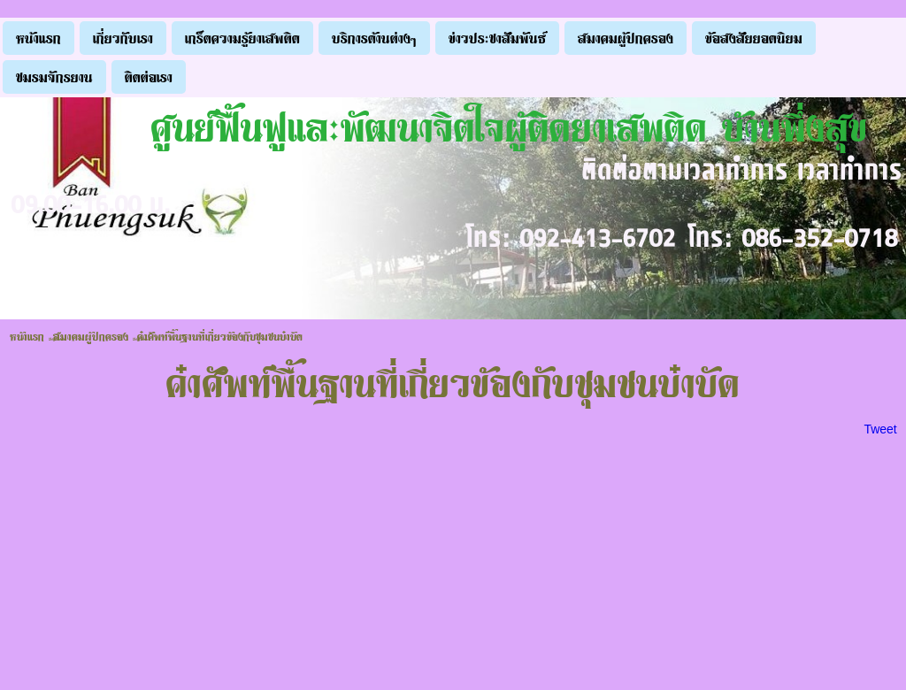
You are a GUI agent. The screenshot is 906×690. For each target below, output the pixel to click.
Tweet (880, 429)
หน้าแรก (27, 336)
